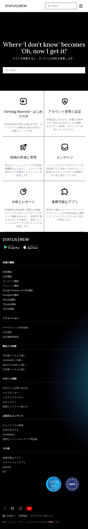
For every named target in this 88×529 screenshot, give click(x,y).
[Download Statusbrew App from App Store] (31, 247)
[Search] (61, 6)
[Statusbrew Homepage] (16, 6)
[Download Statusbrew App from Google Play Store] (11, 247)
